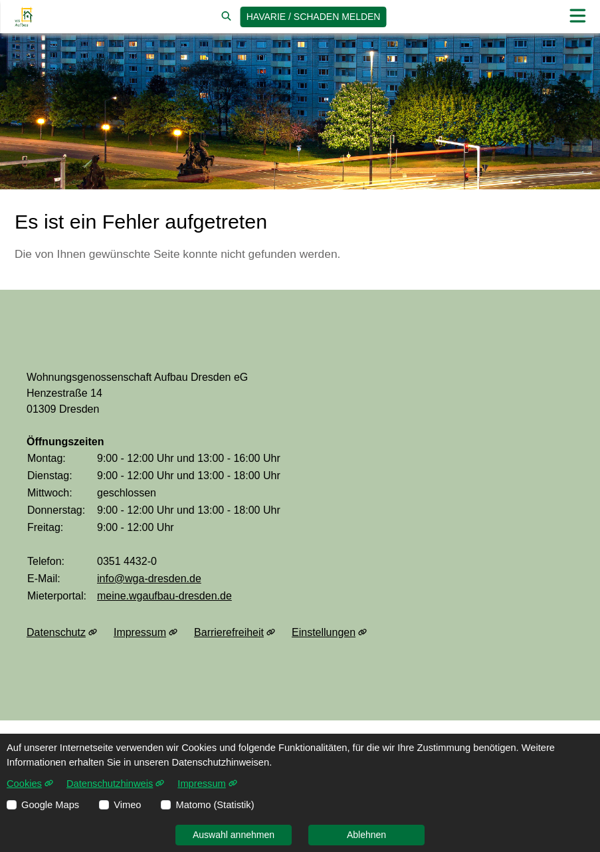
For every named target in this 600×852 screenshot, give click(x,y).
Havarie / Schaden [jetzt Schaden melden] (314, 16)
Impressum (145, 633)
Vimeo (127, 804)
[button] (577, 16)
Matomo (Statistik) (214, 804)
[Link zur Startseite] (24, 16)
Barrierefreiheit (234, 633)
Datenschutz (62, 633)
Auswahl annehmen (233, 834)
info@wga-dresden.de (149, 578)
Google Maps (50, 804)
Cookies (30, 783)
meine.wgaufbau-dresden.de (164, 595)
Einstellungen (329, 633)
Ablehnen (366, 834)
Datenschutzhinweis (115, 783)
